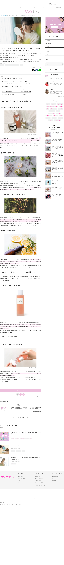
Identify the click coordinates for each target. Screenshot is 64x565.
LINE (53, 482)
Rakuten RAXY (5, 3)
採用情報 (41, 495)
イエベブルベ (48, 115)
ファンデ (54, 117)
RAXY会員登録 (55, 476)
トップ (6, 7)
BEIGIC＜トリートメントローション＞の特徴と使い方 (14, 81)
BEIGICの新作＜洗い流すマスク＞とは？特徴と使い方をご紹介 (16, 91)
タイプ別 (50, 120)
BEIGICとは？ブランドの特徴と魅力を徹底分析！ (13, 78)
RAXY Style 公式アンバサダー (52, 106)
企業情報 (22, 495)
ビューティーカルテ (22, 482)
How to (13, 438)
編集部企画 (22, 438)
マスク (22, 64)
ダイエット (60, 117)
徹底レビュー (11, 64)
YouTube (53, 485)
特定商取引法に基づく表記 (40, 485)
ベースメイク (48, 43)
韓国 (6, 64)
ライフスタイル (57, 120)
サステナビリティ (18, 504)
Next (38, 396)
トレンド (60, 108)
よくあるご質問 (58, 7)
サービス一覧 (2, 504)
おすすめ (2, 64)
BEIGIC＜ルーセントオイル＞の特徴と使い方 (12, 86)
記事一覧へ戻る (20, 417)
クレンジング (18, 450)
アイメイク (47, 46)
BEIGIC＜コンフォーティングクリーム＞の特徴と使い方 (15, 89)
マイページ (20, 480)
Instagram (54, 480)
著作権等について (36, 495)
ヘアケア (47, 51)
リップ (58, 111)
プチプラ (58, 113)
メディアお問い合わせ (39, 478)
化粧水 (61, 115)
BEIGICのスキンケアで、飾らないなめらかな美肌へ (14, 94)
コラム (46, 57)
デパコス (48, 117)
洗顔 (23, 450)
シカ (31, 438)
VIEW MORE (61, 96)
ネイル (46, 54)
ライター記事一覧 (37, 411)
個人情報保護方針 (28, 495)
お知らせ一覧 (37, 476)
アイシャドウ (53, 108)
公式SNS (44, 7)
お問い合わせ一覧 (10, 504)
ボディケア (47, 48)
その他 (46, 59)
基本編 (61, 106)
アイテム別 (16, 64)
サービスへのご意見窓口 (39, 482)
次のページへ (20, 390)
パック (27, 438)
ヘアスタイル (51, 113)
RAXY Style (19, 7)
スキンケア (5, 63)
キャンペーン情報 (32, 7)
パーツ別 (55, 115)
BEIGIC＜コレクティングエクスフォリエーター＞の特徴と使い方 (17, 84)
